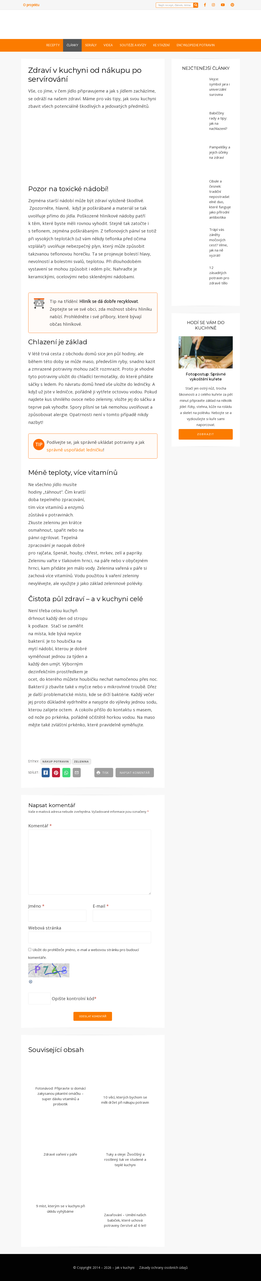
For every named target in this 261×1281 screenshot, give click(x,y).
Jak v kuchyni (124, 1267)
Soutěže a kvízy (133, 45)
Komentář (40, 825)
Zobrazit (205, 434)
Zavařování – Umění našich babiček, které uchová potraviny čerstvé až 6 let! (125, 1220)
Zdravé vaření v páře (60, 1154)
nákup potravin (56, 761)
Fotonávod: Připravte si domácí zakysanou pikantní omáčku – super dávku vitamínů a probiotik (60, 1096)
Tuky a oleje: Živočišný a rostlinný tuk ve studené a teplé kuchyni (125, 1159)
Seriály (90, 45)
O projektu (31, 5)
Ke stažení (161, 45)
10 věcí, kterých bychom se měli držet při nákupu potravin (125, 1100)
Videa (108, 45)
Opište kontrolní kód (73, 998)
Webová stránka (44, 928)
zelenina (81, 761)
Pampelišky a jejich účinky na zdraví (219, 152)
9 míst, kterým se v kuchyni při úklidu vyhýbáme (60, 1209)
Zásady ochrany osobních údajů (163, 1267)
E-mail (101, 906)
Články (72, 45)
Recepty (53, 45)
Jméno (36, 906)
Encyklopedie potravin (196, 45)
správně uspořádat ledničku (75, 450)
